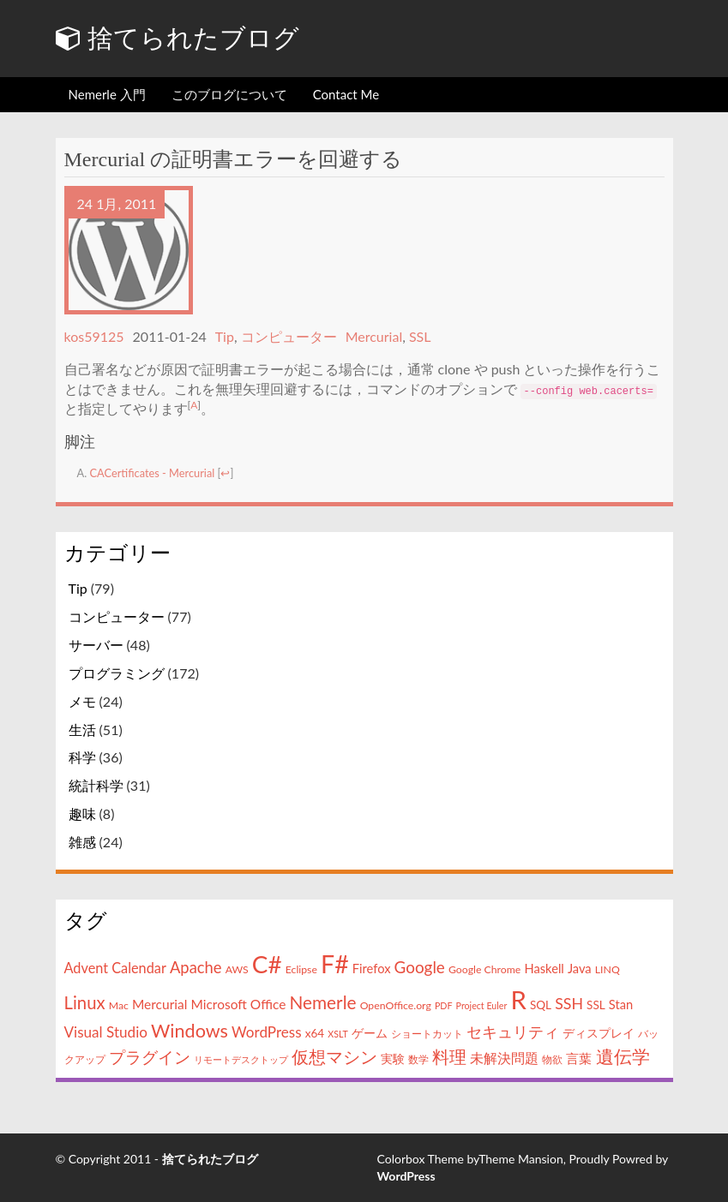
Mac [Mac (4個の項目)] (119, 1004)
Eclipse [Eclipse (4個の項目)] (301, 969)
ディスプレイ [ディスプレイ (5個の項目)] (599, 1032)
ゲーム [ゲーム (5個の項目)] (370, 1032)
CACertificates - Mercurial (152, 473)
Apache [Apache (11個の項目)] (196, 967)
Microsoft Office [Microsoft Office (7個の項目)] (238, 1003)
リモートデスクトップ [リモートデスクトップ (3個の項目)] (241, 1059)
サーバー (96, 645)
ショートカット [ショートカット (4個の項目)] (427, 1032)
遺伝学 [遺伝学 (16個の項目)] (623, 1056)
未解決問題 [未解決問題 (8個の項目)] (504, 1058)
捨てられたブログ (178, 38)
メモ (82, 700)
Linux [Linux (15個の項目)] (84, 1001)
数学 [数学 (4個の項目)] (418, 1059)
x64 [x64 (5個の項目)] (314, 1032)
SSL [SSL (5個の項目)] (596, 1004)
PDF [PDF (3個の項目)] (444, 1004)
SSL (420, 336)
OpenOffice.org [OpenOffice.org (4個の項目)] (395, 1004)
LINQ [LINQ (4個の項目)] (607, 969)
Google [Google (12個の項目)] (419, 967)
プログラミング (117, 673)
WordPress (406, 1176)
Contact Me (346, 94)
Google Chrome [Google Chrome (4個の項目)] (484, 969)
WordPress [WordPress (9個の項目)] (267, 1031)
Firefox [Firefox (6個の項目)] (371, 968)
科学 (82, 757)
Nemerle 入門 (107, 94)
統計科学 (96, 785)
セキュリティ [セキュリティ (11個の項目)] (512, 1030)
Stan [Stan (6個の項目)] (621, 1003)
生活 (82, 729)
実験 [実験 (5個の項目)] (393, 1059)
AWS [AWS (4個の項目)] (237, 969)
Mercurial (374, 336)
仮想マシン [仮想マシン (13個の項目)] (334, 1057)
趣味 (82, 813)
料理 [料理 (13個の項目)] (449, 1057)
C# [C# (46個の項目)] (267, 963)
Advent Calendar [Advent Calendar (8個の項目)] (115, 968)
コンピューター (289, 336)
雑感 (82, 842)
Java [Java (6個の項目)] (580, 968)
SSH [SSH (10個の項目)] (569, 1002)
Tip (224, 336)
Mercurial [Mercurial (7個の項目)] (159, 1003)
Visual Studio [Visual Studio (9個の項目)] (105, 1031)
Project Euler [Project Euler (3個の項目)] (482, 1004)
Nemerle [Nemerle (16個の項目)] (322, 1001)
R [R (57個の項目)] (518, 999)
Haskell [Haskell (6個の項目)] (543, 968)
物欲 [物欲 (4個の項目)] (552, 1059)
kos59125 (94, 336)
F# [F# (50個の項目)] (335, 963)
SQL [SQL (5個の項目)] (540, 1004)
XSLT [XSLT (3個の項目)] (337, 1032)
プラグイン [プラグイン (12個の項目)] (149, 1057)
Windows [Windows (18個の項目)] (189, 1030)
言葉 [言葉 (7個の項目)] (579, 1058)
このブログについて (229, 94)
